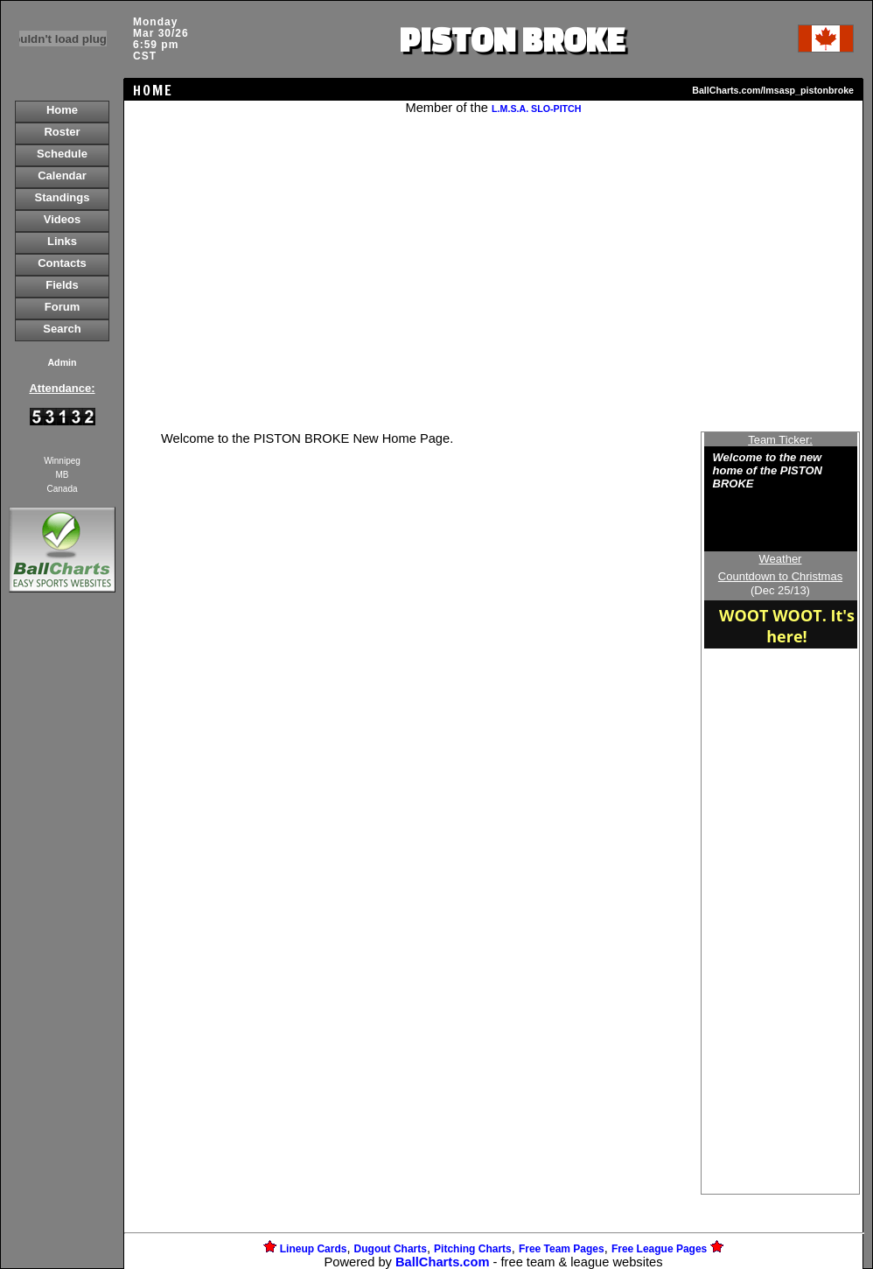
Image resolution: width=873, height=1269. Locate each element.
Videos (62, 219)
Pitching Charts (473, 1249)
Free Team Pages (561, 1249)
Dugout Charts (390, 1249)
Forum (62, 306)
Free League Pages (659, 1249)
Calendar (62, 175)
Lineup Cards (313, 1249)
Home (62, 109)
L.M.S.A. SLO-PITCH (536, 108)
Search (61, 328)
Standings (62, 197)
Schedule (62, 153)
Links (62, 241)
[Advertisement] (62, 897)
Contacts (62, 263)
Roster (62, 131)
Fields (62, 284)
